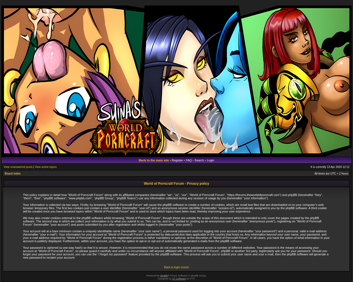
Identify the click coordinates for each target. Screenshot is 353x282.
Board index (13, 173)
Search (199, 160)
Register (177, 160)
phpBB (164, 275)
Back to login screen (176, 267)
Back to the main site (154, 160)
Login (210, 160)
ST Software (179, 278)
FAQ (189, 160)
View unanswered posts (18, 166)
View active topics (46, 166)
